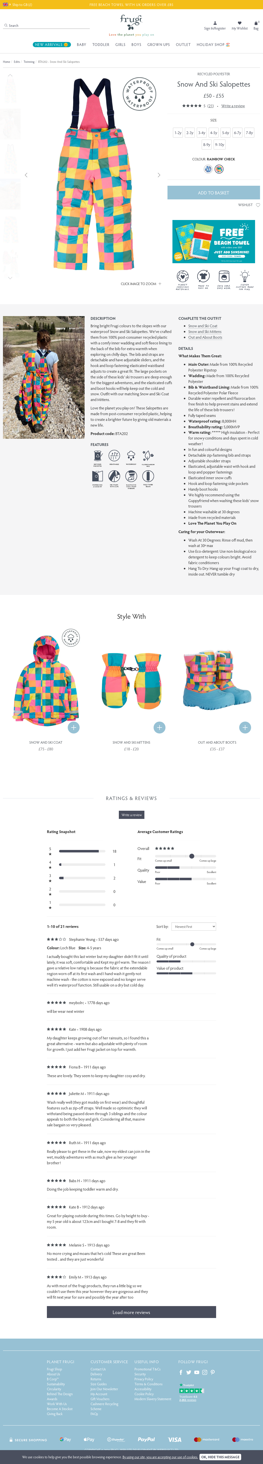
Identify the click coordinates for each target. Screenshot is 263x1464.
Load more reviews (131, 1312)
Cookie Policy (144, 1393)
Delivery (96, 1374)
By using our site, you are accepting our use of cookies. (160, 1457)
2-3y (189, 132)
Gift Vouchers (100, 1398)
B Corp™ (53, 1379)
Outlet (183, 44)
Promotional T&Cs (147, 1369)
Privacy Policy (143, 1379)
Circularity (54, 1389)
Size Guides (99, 1384)
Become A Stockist (59, 1408)
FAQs (94, 1413)
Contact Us (98, 1369)
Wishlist (249, 204)
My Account (99, 1393)
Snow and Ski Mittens (205, 331)
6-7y (237, 132)
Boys (136, 44)
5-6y (225, 132)
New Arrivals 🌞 (51, 44)
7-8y (249, 132)
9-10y (219, 144)
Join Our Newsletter (104, 1389)
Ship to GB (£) (17, 4)
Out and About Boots (205, 337)
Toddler (100, 44)
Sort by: (162, 926)
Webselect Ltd (167, 1450)
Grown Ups (158, 44)
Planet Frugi (60, 1361)
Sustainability (56, 1384)
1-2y (177, 132)
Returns (96, 1379)
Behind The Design (60, 1393)
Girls (120, 44)
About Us (53, 1374)
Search (11, 25)
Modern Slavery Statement (152, 1398)
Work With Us (57, 1403)
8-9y (206, 144)
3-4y (201, 132)
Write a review (233, 105)
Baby (81, 44)
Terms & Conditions (148, 1384)
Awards (52, 1398)
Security (140, 1374)
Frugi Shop (54, 1369)
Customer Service (109, 1361)
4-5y (213, 132)
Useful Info (146, 1361)
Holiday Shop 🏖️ (213, 44)
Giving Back (55, 1413)
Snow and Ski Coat (202, 325)
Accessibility (142, 1389)
